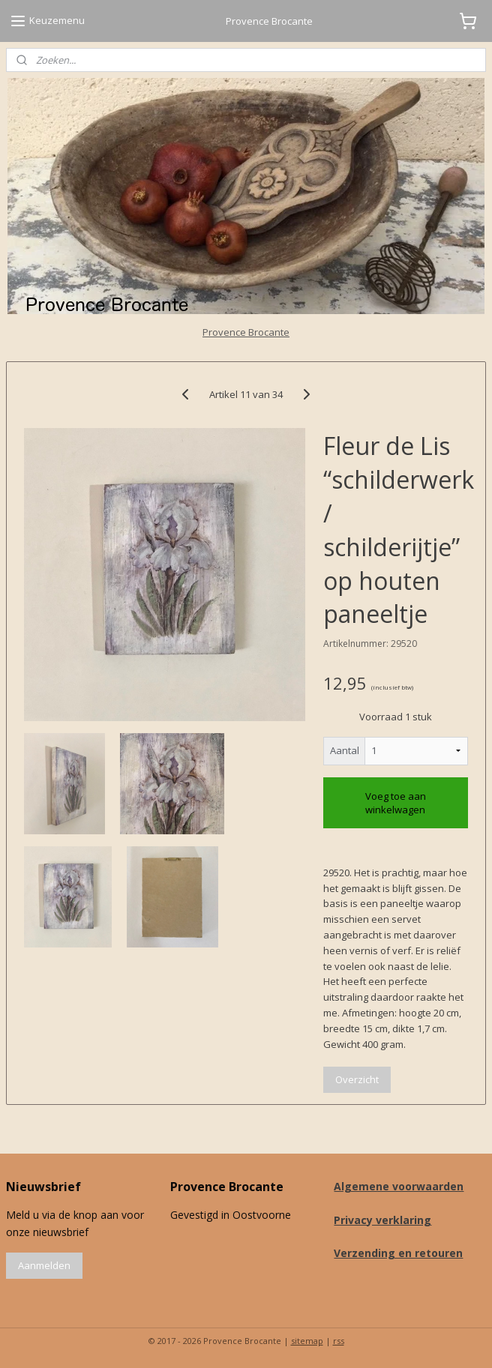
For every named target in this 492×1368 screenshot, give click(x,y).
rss (338, 1340)
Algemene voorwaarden (399, 1186)
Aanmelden (44, 1265)
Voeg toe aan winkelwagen (395, 802)
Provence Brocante (246, 332)
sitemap (307, 1340)
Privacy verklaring (382, 1220)
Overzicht (357, 1079)
